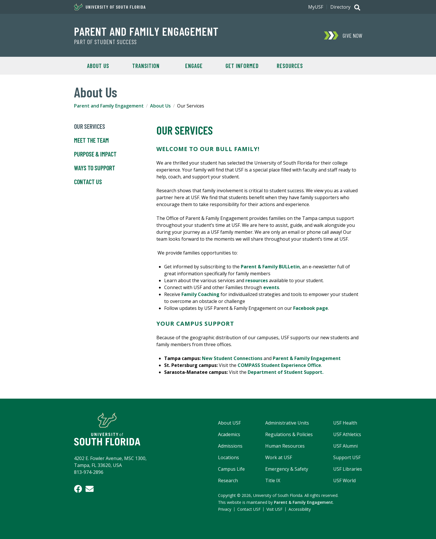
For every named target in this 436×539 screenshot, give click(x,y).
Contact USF (249, 509)
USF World (344, 480)
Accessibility (300, 509)
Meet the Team (91, 140)
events (271, 287)
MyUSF (315, 7)
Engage (194, 65)
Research (228, 480)
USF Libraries (347, 469)
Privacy (224, 509)
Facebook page (310, 308)
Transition (146, 65)
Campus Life (231, 469)
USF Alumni (345, 446)
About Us (98, 65)
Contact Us (88, 181)
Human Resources (285, 446)
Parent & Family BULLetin (270, 266)
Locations (228, 457)
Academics (229, 434)
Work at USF (278, 457)
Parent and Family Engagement (146, 31)
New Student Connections (232, 358)
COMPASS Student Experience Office (279, 365)
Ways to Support (94, 168)
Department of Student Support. (285, 372)
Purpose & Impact (95, 154)
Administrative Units (287, 423)
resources (257, 280)
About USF (229, 423)
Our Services (89, 126)
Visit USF (274, 509)
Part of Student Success (105, 41)
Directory (340, 7)
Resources (290, 65)
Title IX (272, 480)
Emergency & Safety (286, 469)
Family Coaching (200, 294)
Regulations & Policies (289, 434)
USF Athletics (347, 434)
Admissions (230, 446)
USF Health (345, 423)
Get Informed (242, 65)
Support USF (347, 457)
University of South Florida (110, 7)
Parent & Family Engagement (307, 358)
